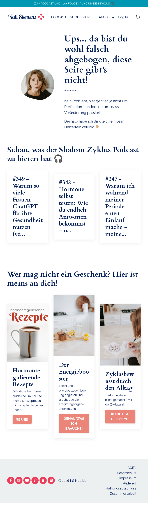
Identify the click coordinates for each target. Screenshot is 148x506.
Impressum (127, 481)
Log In (123, 19)
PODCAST (58, 19)
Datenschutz (126, 476)
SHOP (74, 19)
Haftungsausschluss (121, 492)
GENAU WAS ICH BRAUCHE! (74, 427)
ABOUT (107, 19)
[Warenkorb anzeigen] (138, 19)
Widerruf (129, 486)
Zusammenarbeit (123, 497)
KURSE (87, 19)
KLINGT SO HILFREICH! (120, 420)
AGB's (132, 471)
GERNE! (22, 423)
